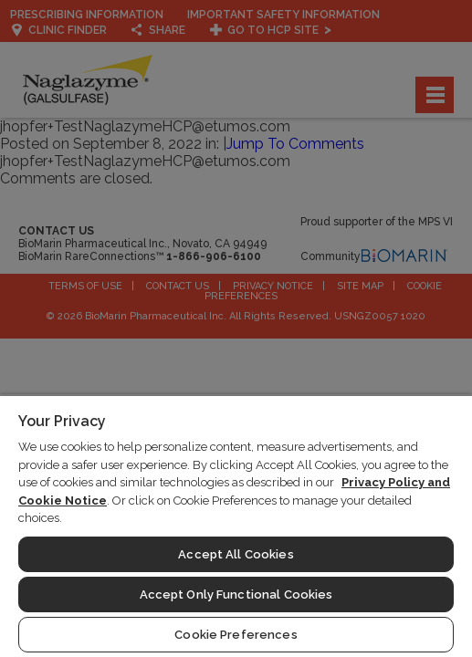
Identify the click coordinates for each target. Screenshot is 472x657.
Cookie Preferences (235, 634)
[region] (236, 525)
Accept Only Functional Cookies (236, 594)
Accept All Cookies (235, 554)
